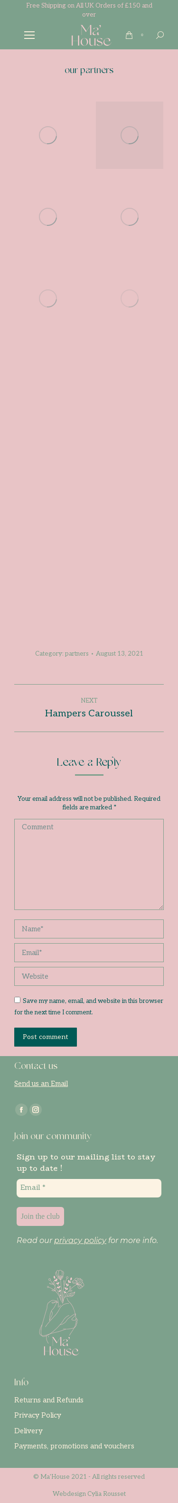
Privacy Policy (37, 1415)
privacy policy (80, 1240)
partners (77, 654)
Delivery (28, 1431)
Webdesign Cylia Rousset (89, 1494)
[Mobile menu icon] (29, 35)
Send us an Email (41, 1083)
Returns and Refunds (49, 1400)
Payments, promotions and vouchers (74, 1446)
